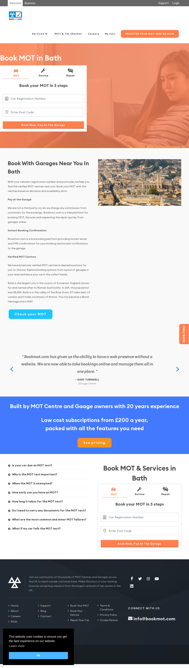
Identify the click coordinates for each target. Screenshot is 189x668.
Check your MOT (31, 314)
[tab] (16, 73)
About (15, 611)
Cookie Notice (109, 620)
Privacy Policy (108, 614)
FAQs (14, 621)
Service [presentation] (43, 72)
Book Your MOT (79, 605)
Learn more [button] (17, 646)
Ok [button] (38, 655)
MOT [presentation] (16, 73)
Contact (45, 616)
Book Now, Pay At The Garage (43, 125)
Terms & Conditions (107, 607)
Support (163, 3)
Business (30, 3)
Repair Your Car (79, 620)
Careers (15, 616)
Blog (43, 611)
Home (14, 605)
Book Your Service (76, 612)
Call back (184, 334)
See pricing (94, 443)
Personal (15, 3)
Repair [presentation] (70, 72)
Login (175, 3)
